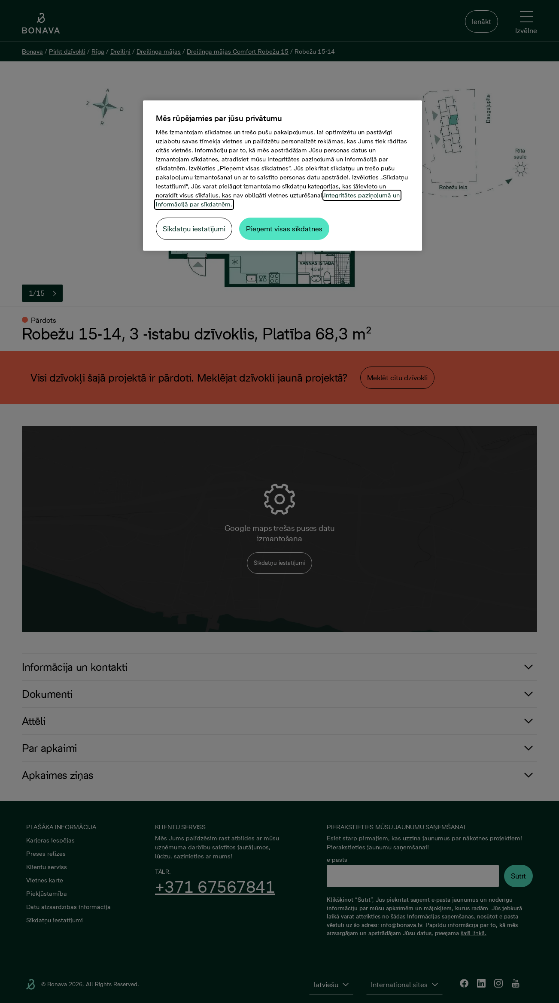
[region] (282, 175)
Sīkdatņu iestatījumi (194, 228)
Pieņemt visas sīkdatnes (284, 228)
